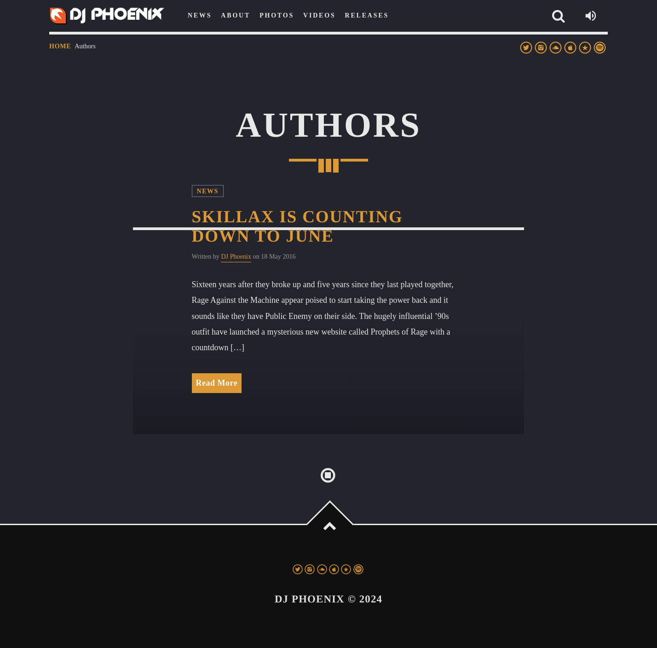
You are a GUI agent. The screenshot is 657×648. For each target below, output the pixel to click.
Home (60, 46)
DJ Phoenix (236, 256)
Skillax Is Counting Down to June (297, 227)
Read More (217, 383)
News (208, 191)
